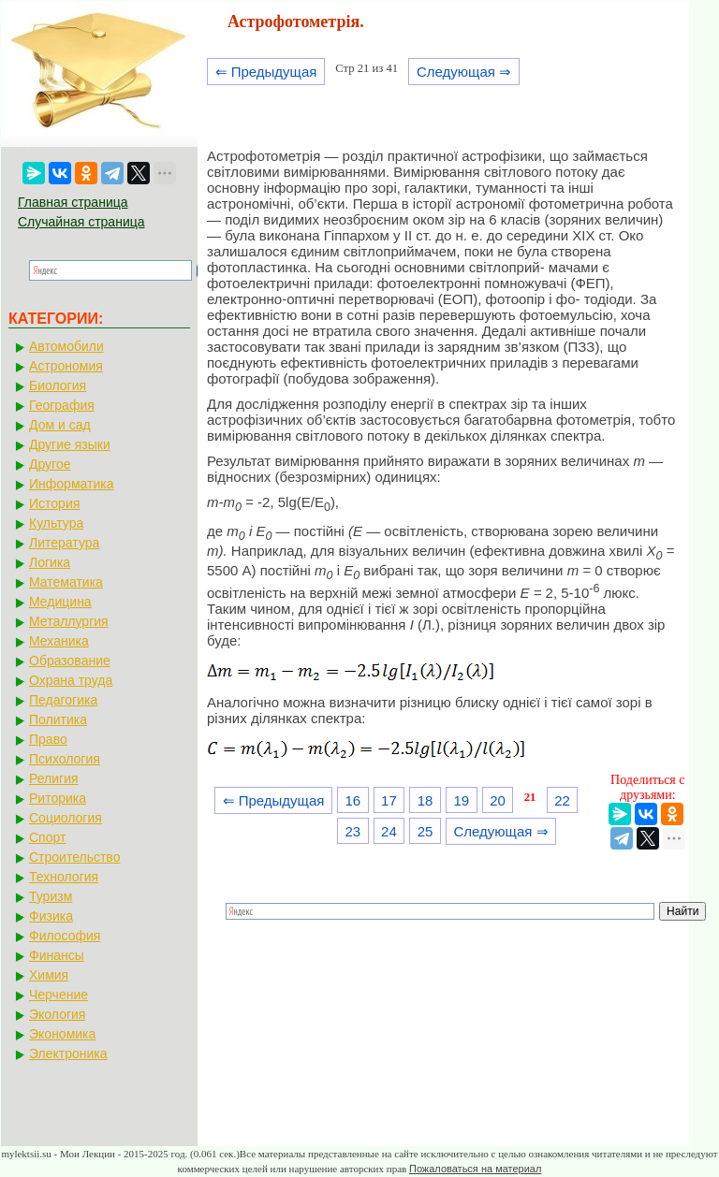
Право (48, 739)
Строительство (74, 857)
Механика (59, 640)
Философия (64, 935)
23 (352, 831)
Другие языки (69, 444)
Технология (63, 876)
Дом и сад (60, 424)
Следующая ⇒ (464, 72)
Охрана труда (70, 680)
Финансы (56, 955)
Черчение (58, 994)
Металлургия (69, 621)
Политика (58, 719)
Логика (49, 562)
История (54, 503)
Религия (54, 778)
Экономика (62, 1033)
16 (352, 800)
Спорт (47, 837)
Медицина (60, 601)
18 (425, 800)
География (62, 405)
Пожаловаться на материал (475, 1168)
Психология (64, 758)
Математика (66, 581)
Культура (56, 523)
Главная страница (73, 202)
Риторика (57, 798)
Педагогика (63, 699)
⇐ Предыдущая (266, 72)
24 (389, 831)
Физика (51, 915)
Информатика (71, 483)
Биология (57, 385)
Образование (69, 660)
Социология (65, 817)
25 (425, 831)
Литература (64, 542)
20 (498, 800)
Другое (49, 464)
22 (562, 800)
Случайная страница (81, 221)
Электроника (68, 1053)
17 (389, 800)
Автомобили (66, 346)
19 (461, 800)
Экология (57, 1014)
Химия (48, 974)
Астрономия (66, 365)
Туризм (50, 896)
